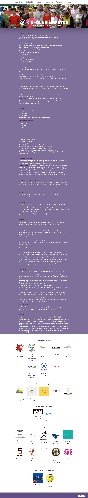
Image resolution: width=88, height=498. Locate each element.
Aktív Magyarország (44, 355)
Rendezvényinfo (18, 2)
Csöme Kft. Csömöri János (68, 355)
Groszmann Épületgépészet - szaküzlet (32, 375)
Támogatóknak (59, 2)
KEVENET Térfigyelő (44, 374)
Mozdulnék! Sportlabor (68, 442)
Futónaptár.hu (44, 442)
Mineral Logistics (50, 420)
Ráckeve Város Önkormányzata (20, 355)
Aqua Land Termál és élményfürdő (20, 398)
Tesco (56, 373)
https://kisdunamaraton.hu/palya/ (46, 76)
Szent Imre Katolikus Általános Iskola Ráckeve (32, 357)
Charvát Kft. (56, 354)
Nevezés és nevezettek (29, 2)
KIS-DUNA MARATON (47, 22)
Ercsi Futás (38, 484)
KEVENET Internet (54, 328)
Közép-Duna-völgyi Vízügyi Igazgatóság (56, 443)
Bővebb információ (65, 495)
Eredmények (49, 2)
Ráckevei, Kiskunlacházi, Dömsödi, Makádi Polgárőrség (56, 461)
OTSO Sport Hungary (32, 459)
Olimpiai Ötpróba (20, 458)
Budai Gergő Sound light (38, 417)
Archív (70, 2)
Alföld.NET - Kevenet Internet (32, 442)
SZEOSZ (68, 458)
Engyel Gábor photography (32, 398)
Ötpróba (39, 2)
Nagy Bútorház (44, 397)
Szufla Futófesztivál (50, 485)
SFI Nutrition (68, 397)
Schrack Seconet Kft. (56, 398)
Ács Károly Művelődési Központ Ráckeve (20, 442)
